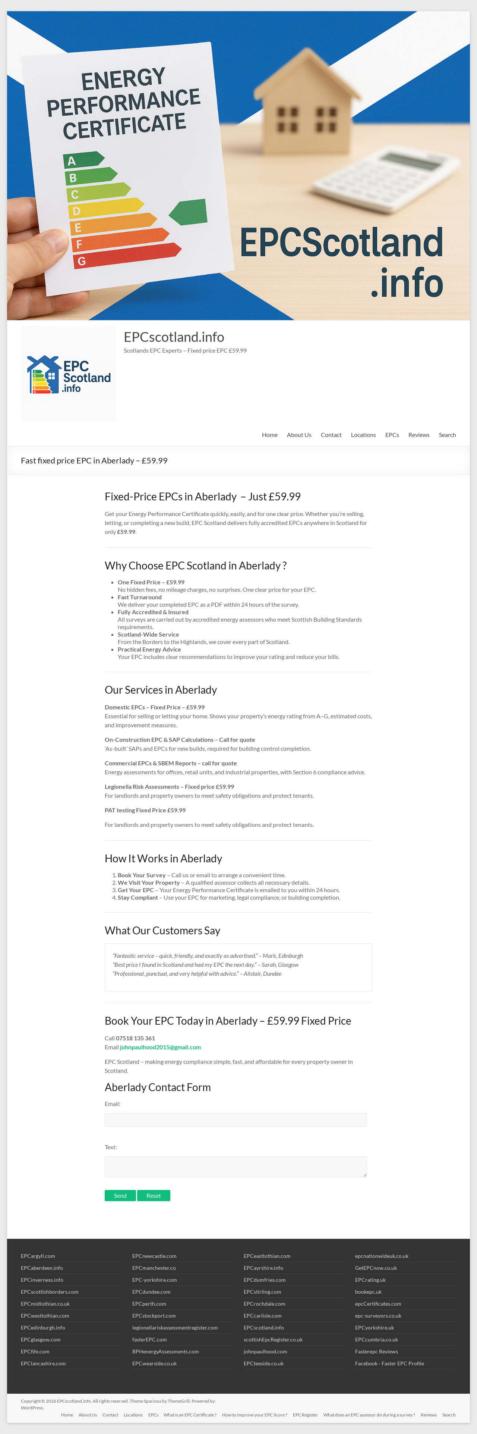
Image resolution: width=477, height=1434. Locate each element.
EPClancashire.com (43, 1363)
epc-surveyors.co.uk (378, 1315)
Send (120, 1195)
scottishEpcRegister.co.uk (273, 1339)
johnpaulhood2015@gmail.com (160, 1046)
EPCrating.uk (370, 1280)
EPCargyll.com (38, 1256)
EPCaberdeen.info (42, 1268)
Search (447, 434)
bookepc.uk (368, 1291)
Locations (363, 434)
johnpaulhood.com (265, 1351)
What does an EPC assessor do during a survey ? (369, 1414)
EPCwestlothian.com (45, 1315)
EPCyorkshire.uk (374, 1327)
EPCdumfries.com (265, 1280)
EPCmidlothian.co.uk (45, 1303)
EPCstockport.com (154, 1315)
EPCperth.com (149, 1303)
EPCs (392, 434)
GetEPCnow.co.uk (376, 1268)
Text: (111, 1146)
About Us (299, 434)
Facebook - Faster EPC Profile (389, 1363)
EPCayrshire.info (263, 1268)
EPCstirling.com (262, 1291)
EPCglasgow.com (41, 1339)
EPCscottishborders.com (50, 1291)
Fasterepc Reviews (376, 1351)
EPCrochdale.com (264, 1303)
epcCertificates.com (378, 1303)
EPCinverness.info (42, 1280)
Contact (331, 434)
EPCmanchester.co (154, 1268)
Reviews (419, 434)
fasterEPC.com (149, 1339)
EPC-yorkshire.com (154, 1280)
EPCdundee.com (151, 1291)
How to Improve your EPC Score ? (253, 1414)
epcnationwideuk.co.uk (381, 1256)
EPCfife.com (35, 1351)
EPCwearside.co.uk (154, 1363)
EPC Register (304, 1414)
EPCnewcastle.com (154, 1256)
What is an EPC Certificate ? (188, 1414)
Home (270, 434)
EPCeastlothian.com (267, 1256)
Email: (112, 1103)
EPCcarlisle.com (263, 1315)
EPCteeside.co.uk (264, 1363)
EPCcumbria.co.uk (376, 1339)
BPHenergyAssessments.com (165, 1351)
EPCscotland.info (174, 336)
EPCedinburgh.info (43, 1327)
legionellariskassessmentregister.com (175, 1327)
